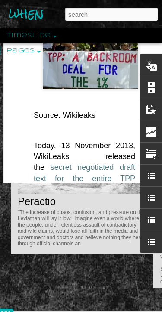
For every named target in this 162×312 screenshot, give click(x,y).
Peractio (37, 201)
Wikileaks (79, 78)
